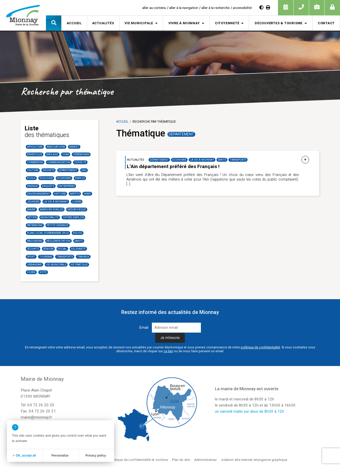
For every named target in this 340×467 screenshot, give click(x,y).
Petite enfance (57, 225)
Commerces (35, 162)
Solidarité (78, 248)
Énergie (32, 186)
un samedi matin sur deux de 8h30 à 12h (249, 411)
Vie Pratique (79, 264)
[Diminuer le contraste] (261, 7)
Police (77, 233)
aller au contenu (154, 8)
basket (74, 146)
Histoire (60, 193)
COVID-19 (80, 162)
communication (58, 162)
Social (62, 248)
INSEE (87, 193)
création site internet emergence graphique (254, 460)
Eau (84, 170)
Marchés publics (51, 209)
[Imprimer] (268, 7)
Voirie (31, 272)
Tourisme (45, 256)
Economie (64, 178)
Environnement (38, 193)
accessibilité (242, 8)
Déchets (48, 170)
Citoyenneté (227, 23)
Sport (31, 256)
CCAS (65, 154)
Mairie (31, 209)
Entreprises (66, 186)
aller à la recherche (215, 8)
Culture (33, 170)
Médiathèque (76, 209)
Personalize (60, 455)
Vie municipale (139, 23)
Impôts (75, 193)
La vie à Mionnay (56, 201)
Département (67, 170)
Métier (32, 217)
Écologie (46, 178)
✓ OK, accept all (24, 455)
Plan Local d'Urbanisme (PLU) (48, 233)
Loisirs (76, 201)
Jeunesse (33, 201)
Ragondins (34, 241)
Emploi (80, 178)
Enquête (48, 186)
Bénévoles (34, 154)
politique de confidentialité (260, 347)
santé (79, 241)
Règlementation (58, 241)
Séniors (48, 248)
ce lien (168, 351)
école (31, 178)
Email (143, 327)
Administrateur (205, 460)
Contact (326, 23)
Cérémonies (81, 154)
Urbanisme (34, 264)
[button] (53, 23)
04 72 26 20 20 (40, 405)
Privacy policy (96, 455)
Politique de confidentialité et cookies (139, 460)
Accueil (74, 23)
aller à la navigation (183, 8)
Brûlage (52, 154)
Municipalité (50, 217)
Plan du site (181, 460)
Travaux (83, 256)
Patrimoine (35, 225)
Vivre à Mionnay (184, 23)
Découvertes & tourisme (278, 23)
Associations (56, 146)
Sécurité (33, 248)
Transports (64, 256)
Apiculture (35, 146)
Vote (43, 272)
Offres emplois (73, 217)
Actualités (103, 23)
